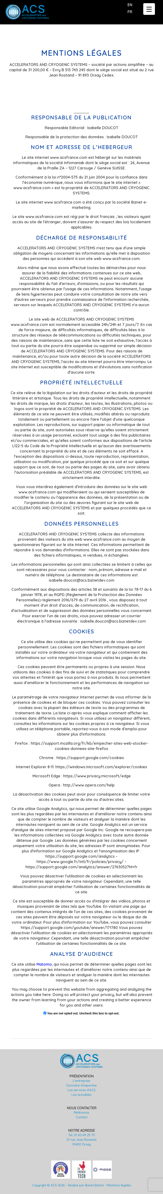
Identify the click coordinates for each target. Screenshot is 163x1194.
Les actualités (81, 1095)
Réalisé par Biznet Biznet (86, 1185)
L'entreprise (81, 1081)
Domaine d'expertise (81, 1085)
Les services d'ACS (82, 1090)
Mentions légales (119, 1185)
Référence (81, 1112)
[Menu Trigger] (149, 9)
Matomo (44, 964)
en (130, 4)
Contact (81, 1117)
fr (130, 11)
